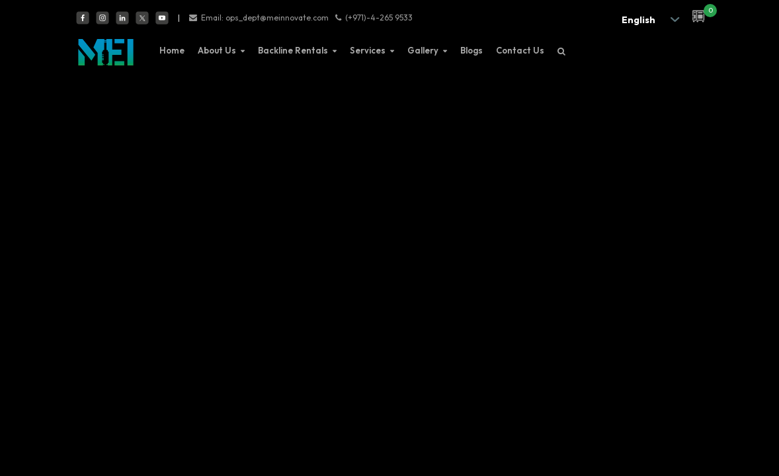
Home (171, 50)
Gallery (422, 50)
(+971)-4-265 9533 (379, 17)
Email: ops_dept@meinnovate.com (265, 17)
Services (368, 50)
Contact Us (520, 50)
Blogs (471, 50)
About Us (217, 50)
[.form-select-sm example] (647, 20)
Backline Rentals (293, 50)
